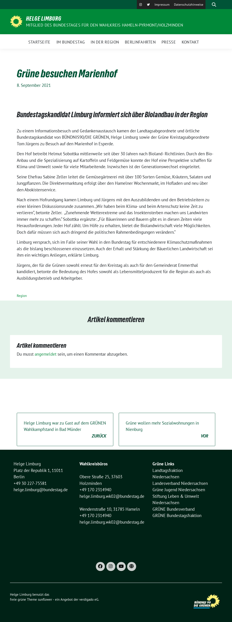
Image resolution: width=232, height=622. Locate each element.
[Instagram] (141, 4)
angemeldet (45, 354)
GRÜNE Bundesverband (173, 509)
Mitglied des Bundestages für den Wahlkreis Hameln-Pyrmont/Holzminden (104, 25)
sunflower (45, 599)
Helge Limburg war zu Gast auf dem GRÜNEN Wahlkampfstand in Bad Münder (65, 429)
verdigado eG (88, 599)
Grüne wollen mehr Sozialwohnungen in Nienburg (167, 429)
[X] (148, 4)
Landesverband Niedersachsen (180, 483)
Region (22, 296)
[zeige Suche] (214, 4)
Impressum (162, 4)
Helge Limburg (43, 18)
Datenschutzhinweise (188, 4)
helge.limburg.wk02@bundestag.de (112, 496)
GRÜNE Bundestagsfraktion (176, 515)
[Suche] (207, 4)
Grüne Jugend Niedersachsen (178, 489)
